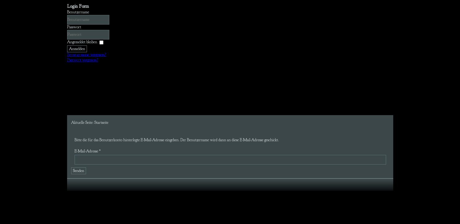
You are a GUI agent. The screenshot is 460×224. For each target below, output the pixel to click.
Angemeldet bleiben (82, 42)
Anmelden (77, 48)
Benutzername (78, 12)
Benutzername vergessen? (86, 54)
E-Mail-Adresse (88, 151)
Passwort (74, 27)
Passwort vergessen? (82, 60)
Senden (78, 170)
